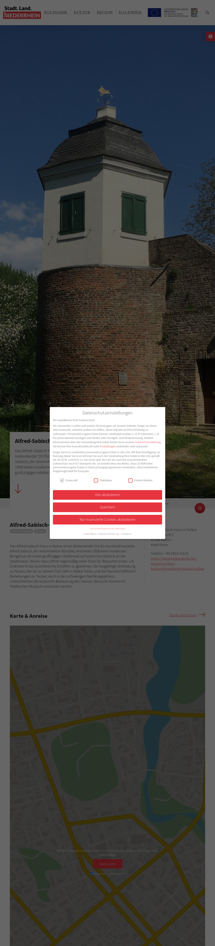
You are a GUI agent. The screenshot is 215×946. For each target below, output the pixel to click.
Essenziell (68, 480)
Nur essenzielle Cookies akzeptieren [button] (107, 519)
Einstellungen (108, 446)
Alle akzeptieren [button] (107, 494)
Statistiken (103, 480)
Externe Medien (140, 480)
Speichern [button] (107, 507)
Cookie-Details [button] (90, 533)
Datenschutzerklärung (148, 442)
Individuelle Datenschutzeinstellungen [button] (107, 528)
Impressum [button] (126, 533)
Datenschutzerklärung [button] (109, 533)
